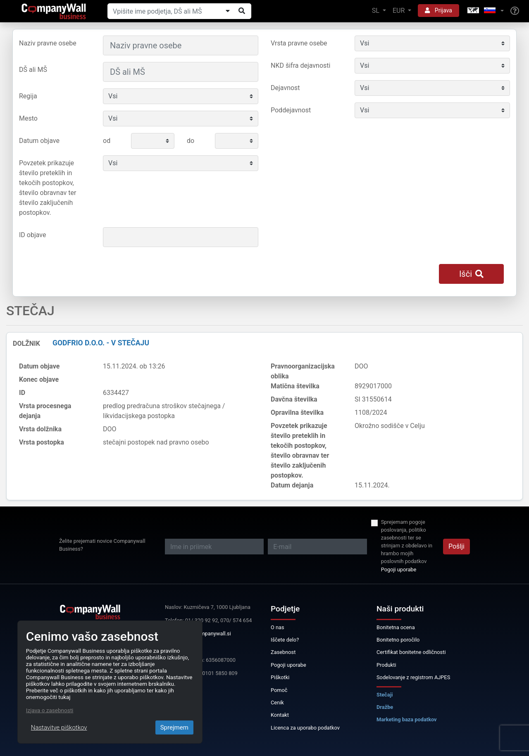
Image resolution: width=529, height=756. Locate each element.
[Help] (514, 11)
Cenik (277, 702)
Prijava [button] (438, 10)
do (190, 141)
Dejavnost (285, 88)
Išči (471, 274)
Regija (28, 96)
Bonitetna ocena (395, 627)
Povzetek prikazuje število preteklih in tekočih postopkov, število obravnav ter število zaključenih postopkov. (47, 187)
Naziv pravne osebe (47, 43)
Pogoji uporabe (399, 569)
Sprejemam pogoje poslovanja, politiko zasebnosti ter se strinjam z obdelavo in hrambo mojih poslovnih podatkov (406, 542)
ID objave (32, 235)
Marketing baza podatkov (406, 719)
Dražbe (384, 707)
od (106, 141)
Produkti (386, 665)
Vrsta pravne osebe (299, 43)
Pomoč (279, 690)
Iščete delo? (285, 640)
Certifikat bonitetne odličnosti (411, 652)
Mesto (28, 118)
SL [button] (376, 10)
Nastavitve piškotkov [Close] (59, 727)
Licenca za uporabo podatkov (305, 728)
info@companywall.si (206, 633)
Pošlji (456, 546)
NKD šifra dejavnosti (300, 65)
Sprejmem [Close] (174, 727)
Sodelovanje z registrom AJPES (413, 677)
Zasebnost (283, 652)
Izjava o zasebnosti (50, 710)
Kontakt (280, 715)
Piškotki (280, 677)
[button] (484, 11)
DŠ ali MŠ (33, 70)
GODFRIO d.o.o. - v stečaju (100, 343)
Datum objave (39, 141)
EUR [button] (399, 10)
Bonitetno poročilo (397, 640)
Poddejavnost (291, 110)
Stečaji (384, 695)
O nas (277, 627)
